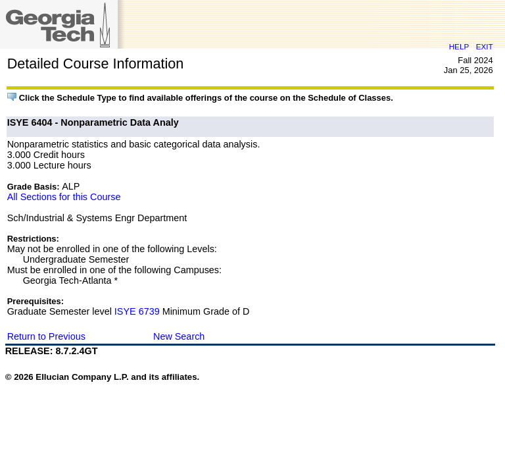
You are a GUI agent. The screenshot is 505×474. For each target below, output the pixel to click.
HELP (459, 46)
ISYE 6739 (137, 311)
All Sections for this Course (64, 197)
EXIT (484, 46)
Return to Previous (46, 336)
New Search (178, 336)
